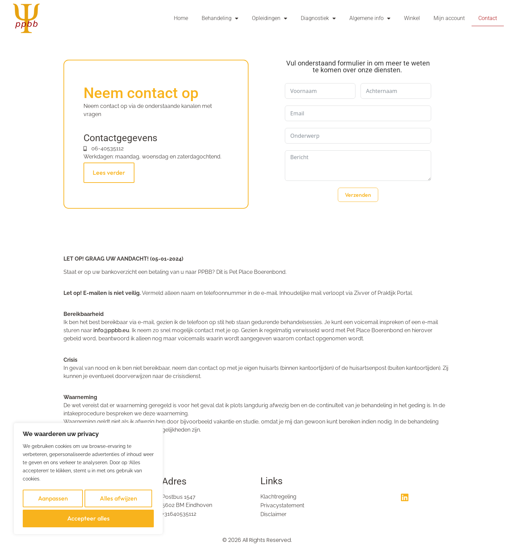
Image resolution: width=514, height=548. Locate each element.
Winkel (412, 18)
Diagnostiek (318, 18)
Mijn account (449, 18)
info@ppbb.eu (111, 330)
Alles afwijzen (117, 505)
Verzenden (358, 194)
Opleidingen (269, 18)
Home (181, 18)
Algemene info (369, 18)
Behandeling (220, 18)
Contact (487, 18)
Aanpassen (52, 505)
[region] (88, 483)
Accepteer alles (88, 520)
